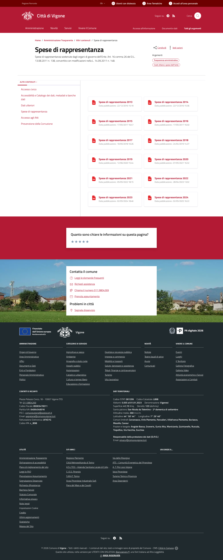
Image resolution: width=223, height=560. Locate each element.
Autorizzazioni (72, 370)
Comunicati (149, 365)
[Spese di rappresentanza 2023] (94, 198)
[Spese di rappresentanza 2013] (94, 102)
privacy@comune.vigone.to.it (133, 440)
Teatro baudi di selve (154, 356)
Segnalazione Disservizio (30, 480)
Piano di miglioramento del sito (33, 467)
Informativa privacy (28, 499)
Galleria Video (182, 370)
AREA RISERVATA (109, 555)
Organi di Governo (27, 352)
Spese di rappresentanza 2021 (115, 178)
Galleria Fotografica (185, 365)
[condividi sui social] (159, 47)
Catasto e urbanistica (76, 375)
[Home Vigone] (43, 16)
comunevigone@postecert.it (38, 413)
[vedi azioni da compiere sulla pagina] (175, 47)
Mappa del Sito (26, 526)
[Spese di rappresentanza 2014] (149, 102)
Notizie (147, 352)
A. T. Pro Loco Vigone (122, 467)
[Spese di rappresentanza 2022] (149, 178)
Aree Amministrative (29, 356)
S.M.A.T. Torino (73, 476)
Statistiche (24, 521)
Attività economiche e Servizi (189, 375)
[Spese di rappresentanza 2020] (149, 159)
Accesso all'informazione (144, 28)
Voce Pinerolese (120, 471)
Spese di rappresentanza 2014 (171, 102)
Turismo (108, 375)
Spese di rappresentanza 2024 (171, 197)
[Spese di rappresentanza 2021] (94, 178)
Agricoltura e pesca (75, 352)
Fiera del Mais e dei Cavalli (78, 485)
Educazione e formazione (78, 384)
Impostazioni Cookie (28, 508)
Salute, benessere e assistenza (119, 365)
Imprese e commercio (115, 356)
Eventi (179, 352)
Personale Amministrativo (31, 375)
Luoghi (179, 356)
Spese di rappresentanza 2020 (171, 159)
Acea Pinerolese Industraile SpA (81, 480)
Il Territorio (181, 361)
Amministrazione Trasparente (58, 40)
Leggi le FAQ (25, 471)
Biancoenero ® (123, 552)
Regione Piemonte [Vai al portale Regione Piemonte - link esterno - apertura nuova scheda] (29, 3)
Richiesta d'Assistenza (29, 485)
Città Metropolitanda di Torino (80, 462)
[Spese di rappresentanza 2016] (149, 121)
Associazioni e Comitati (186, 379)
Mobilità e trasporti (114, 361)
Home (38, 40)
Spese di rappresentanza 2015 (115, 121)
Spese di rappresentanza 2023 (115, 197)
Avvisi (147, 361)
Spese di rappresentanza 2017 (115, 140)
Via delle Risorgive (121, 458)
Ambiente (71, 356)
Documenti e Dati (27, 365)
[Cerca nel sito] (197, 15)
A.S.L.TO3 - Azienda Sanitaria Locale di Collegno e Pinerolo (93, 467)
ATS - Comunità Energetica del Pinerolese (132, 462)
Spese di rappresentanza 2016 (171, 121)
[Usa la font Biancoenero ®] (123, 3)
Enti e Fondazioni (27, 370)
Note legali (24, 503)
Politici (22, 379)
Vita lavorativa (111, 379)
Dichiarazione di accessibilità (32, 462)
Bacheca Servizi (26, 490)
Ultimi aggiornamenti (29, 517)
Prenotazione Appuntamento (33, 476)
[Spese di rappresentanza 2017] (94, 140)
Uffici (21, 361)
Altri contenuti (83, 40)
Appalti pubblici (73, 365)
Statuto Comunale (28, 494)
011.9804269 (29, 402)
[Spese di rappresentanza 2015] (94, 121)
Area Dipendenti (120, 480)
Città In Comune (166, 548)
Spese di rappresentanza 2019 (115, 159)
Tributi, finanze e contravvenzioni (120, 370)
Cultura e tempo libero (76, 379)
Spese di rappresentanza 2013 (115, 102)
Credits (22, 512)
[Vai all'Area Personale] (183, 3)
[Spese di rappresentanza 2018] (149, 140)
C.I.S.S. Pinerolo (73, 471)
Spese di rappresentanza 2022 (171, 178)
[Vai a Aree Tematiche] (152, 3)
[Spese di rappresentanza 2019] (94, 159)
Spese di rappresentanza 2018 (171, 140)
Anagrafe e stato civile (76, 361)
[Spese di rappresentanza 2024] (149, 198)
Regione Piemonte (75, 458)
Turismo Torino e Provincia (125, 476)
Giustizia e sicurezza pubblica (118, 352)
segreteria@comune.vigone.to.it (40, 416)
